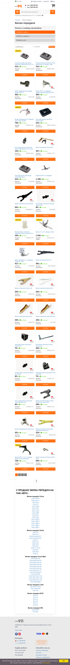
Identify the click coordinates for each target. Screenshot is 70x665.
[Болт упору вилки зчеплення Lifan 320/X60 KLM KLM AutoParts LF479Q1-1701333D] (24, 393)
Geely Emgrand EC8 (35, 538)
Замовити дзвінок (41, 641)
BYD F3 (35, 595)
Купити (24, 75)
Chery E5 (35, 504)
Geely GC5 (35, 542)
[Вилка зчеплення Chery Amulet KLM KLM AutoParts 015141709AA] (45, 449)
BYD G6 (35, 601)
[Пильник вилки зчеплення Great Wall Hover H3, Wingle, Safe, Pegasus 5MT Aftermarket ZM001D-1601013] (45, 55)
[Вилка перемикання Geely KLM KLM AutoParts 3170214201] (24, 421)
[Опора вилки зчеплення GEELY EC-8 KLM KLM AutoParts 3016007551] (24, 365)
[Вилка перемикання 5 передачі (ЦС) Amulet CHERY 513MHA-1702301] (24, 112)
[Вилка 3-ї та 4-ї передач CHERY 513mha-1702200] (45, 224)
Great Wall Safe (35, 574)
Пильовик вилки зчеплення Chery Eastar (44, 120)
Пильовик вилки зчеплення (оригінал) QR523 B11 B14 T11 (24, 63)
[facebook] (16, 634)
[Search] (52, 12)
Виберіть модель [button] (23, 36)
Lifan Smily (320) (35, 588)
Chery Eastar (35, 506)
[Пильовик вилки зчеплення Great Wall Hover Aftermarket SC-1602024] (24, 168)
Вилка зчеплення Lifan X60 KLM (45, 316)
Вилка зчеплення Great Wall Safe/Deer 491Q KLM (44, 429)
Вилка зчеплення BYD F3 (43, 260)
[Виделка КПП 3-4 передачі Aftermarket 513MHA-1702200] (45, 168)
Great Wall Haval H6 (35, 564)
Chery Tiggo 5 (35, 525)
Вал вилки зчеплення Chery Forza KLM (44, 345)
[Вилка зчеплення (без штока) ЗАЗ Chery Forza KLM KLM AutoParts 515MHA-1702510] (45, 393)
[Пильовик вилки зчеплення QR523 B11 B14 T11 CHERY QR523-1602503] (24, 55)
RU (20, 1)
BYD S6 (35, 605)
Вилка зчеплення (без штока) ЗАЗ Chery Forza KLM (45, 401)
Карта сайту (18, 630)
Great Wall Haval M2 (35, 566)
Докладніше (46, 663)
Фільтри (51, 46)
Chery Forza (35, 510)
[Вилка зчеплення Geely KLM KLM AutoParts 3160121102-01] (45, 280)
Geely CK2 (35, 534)
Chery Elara (35, 508)
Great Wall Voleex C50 (35, 580)
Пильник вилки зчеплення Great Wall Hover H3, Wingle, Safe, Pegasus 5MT (45, 63)
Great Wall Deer (35, 558)
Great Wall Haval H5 (35, 562)
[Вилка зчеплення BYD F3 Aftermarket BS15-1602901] (45, 252)
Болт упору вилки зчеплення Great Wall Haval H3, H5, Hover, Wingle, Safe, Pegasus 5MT (24, 148)
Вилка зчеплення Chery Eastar (24, 203)
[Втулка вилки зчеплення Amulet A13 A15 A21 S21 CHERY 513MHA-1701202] (24, 224)
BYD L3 (35, 603)
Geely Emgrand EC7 (35, 536)
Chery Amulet (35, 498)
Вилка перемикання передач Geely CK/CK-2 (23, 91)
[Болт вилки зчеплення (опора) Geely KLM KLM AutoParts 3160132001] (45, 196)
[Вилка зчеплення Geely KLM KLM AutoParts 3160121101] (24, 280)
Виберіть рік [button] (21, 40)
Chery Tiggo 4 (35, 523)
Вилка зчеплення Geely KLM (23, 288)
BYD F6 (35, 597)
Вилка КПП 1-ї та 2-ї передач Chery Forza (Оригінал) (23, 457)
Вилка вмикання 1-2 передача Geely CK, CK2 (24, 260)
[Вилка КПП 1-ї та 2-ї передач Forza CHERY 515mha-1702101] (24, 449)
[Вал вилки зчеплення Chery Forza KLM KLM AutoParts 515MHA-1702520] (45, 337)
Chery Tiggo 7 (35, 527)
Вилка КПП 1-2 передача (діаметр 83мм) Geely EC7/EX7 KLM (45, 91)
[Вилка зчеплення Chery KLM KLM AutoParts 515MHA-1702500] (45, 140)
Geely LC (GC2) (35, 548)
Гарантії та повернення (43, 657)
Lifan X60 (35, 590)
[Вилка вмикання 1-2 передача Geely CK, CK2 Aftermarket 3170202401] (24, 252)
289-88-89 (31, 5)
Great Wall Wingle (35, 582)
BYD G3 (35, 599)
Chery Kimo (35, 514)
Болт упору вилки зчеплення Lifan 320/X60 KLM (23, 401)
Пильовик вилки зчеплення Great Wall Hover (23, 176)
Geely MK (35, 550)
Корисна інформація (42, 650)
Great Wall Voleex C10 (35, 576)
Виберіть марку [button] (22, 32)
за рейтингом (19, 46)
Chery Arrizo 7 (35, 500)
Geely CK (35, 532)
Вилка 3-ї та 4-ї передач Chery (45, 232)
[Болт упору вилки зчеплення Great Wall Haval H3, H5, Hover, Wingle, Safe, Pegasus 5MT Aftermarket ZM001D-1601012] (24, 140)
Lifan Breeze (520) (35, 586)
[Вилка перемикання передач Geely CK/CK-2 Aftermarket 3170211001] (24, 83)
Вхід (53, 1)
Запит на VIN (41, 643)
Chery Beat (35, 502)
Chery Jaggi (35, 512)
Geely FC (35, 540)
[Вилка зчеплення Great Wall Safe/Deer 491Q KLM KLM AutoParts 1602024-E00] (45, 421)
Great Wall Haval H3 (35, 560)
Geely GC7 (35, 546)
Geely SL (35, 553)
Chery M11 (35, 516)
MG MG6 (35, 612)
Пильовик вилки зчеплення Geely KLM (23, 345)
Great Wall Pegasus (35, 572)
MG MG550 (35, 610)
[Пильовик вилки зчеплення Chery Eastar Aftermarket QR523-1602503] (45, 112)
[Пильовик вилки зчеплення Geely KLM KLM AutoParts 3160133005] (24, 337)
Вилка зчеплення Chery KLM (44, 147)
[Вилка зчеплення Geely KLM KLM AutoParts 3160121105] (24, 309)
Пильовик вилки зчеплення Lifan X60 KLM (45, 373)
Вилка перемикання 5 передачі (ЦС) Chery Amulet (24, 120)
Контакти (46, 1)
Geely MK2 (35, 551)
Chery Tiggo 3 (35, 521)
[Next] (25, 474)
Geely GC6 (35, 544)
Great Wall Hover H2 (35, 570)
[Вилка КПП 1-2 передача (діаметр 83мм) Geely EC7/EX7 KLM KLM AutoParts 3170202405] (45, 83)
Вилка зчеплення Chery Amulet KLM (45, 457)
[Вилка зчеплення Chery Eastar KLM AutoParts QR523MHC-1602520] (24, 196)
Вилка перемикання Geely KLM (24, 429)
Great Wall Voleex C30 (35, 578)
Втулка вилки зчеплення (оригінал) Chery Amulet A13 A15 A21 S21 (24, 232)
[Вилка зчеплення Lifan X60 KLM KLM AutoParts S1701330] (45, 309)
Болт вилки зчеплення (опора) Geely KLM (45, 204)
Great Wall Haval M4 (35, 568)
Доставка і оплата (36, 1)
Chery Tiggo (35, 518)
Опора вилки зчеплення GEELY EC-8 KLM (24, 373)
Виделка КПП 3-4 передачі (44, 175)
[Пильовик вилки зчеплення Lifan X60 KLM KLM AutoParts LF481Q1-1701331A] (45, 365)
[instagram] (19, 634)
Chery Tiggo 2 (35, 519)
